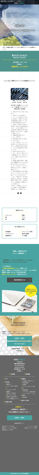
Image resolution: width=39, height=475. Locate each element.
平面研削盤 (25, 390)
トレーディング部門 (32, 426)
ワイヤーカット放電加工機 (29, 391)
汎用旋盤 (7, 231)
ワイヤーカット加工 (11, 389)
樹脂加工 (8, 391)
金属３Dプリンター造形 (8, 426)
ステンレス (8, 215)
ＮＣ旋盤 (24, 235)
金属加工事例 (9, 47)
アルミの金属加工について (12, 398)
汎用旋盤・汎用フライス (28, 381)
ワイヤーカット (9, 233)
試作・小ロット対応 (11, 395)
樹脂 (23, 219)
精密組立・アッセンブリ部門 (9, 428)
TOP (4, 47)
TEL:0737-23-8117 (19, 344)
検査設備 (25, 397)
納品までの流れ (25, 400)
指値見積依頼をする (19, 280)
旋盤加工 (8, 384)
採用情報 (28, 374)
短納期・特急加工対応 (11, 396)
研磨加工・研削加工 (11, 393)
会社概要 (13, 374)
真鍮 (23, 215)
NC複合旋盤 (25, 382)
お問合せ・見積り (20, 338)
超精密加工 (8, 235)
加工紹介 (7, 382)
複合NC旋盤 (25, 233)
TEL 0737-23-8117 (19, 365)
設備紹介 (23, 378)
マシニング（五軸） (27, 231)
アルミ (24, 217)
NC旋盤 (24, 384)
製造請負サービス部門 (7, 429)
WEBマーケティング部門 (30, 428)
